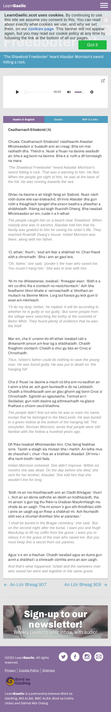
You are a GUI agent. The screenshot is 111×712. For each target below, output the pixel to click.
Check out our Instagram (87, 656)
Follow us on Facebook (75, 656)
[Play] (17, 92)
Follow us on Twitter (63, 656)
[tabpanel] (55, 350)
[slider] (37, 92)
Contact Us (98, 656)
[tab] (23, 119)
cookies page (41, 29)
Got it (92, 45)
